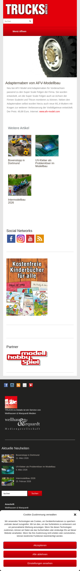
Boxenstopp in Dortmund (16, 162)
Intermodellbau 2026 (25, 478)
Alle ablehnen (40, 554)
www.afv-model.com (49, 111)
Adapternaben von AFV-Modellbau (32, 83)
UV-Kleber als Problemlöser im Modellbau (44, 163)
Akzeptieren (40, 545)
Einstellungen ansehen (40, 563)
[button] (75, 514)
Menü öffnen (19, 31)
